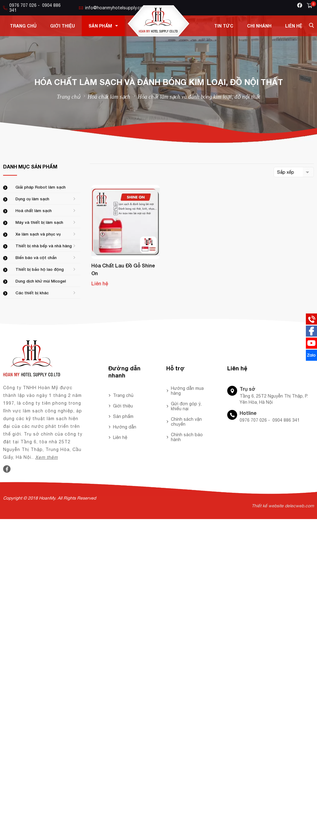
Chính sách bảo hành (187, 437)
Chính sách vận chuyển (186, 422)
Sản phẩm (103, 25)
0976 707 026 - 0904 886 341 (32, 8)
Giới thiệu (62, 25)
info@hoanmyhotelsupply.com (112, 7)
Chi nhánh (259, 25)
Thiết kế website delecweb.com (283, 505)
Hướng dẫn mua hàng (187, 391)
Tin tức (223, 25)
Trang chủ (23, 25)
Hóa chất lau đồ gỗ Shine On (123, 269)
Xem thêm (46, 457)
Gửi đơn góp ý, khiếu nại (186, 406)
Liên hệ (293, 25)
